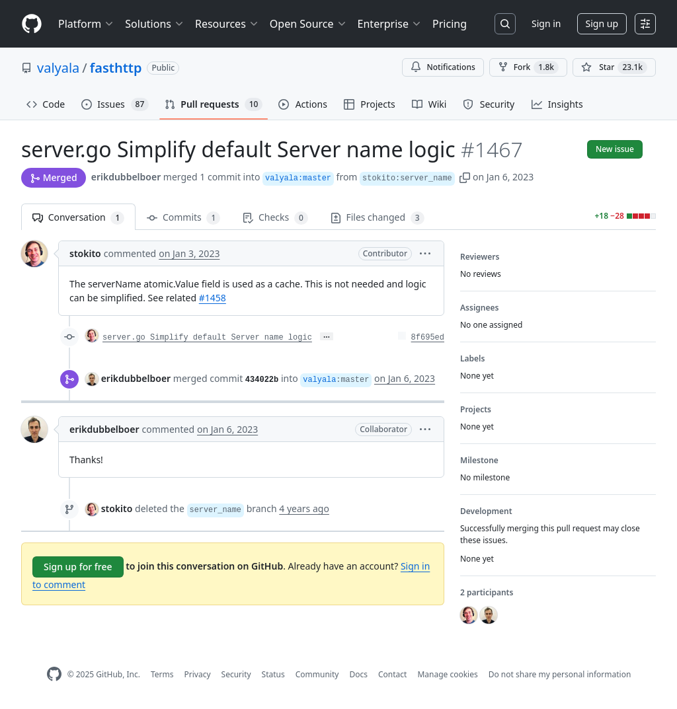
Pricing (449, 24)
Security (236, 674)
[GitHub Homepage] (54, 674)
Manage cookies (447, 674)
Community (317, 674)
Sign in (546, 23)
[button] (464, 177)
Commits (183, 218)
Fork (528, 67)
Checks (275, 218)
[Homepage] (31, 24)
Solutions (154, 24)
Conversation (78, 218)
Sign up (602, 23)
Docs (358, 674)
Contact (392, 674)
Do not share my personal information (560, 674)
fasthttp (116, 68)
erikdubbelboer (126, 176)
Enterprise (390, 24)
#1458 (212, 297)
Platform (86, 24)
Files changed (377, 218)
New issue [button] (615, 149)
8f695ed (427, 337)
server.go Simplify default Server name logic (207, 337)
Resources (227, 24)
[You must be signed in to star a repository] (614, 67)
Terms (162, 674)
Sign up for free (78, 566)
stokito (85, 253)
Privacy (197, 674)
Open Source (308, 24)
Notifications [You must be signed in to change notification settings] (443, 67)
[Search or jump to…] (505, 24)
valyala (58, 68)
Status (273, 674)
